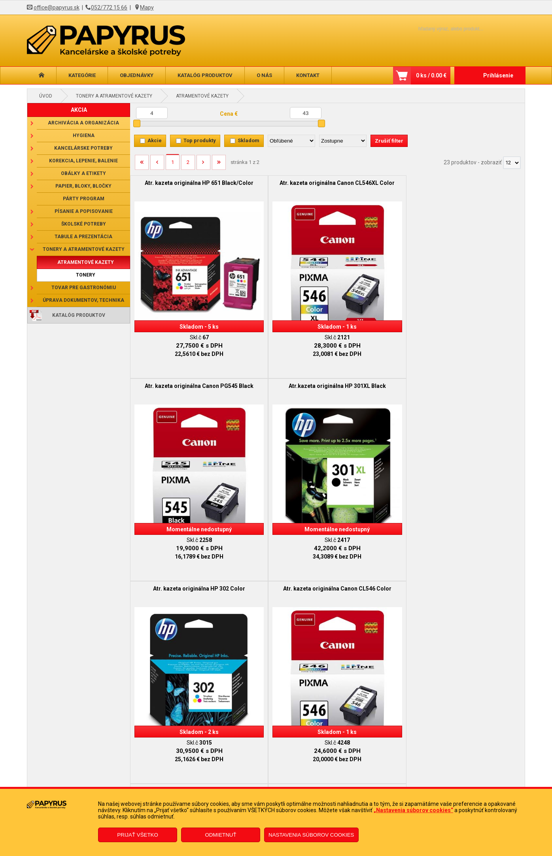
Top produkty (199, 140)
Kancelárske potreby (83, 148)
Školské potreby (83, 224)
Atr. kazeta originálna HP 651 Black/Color (179, 186)
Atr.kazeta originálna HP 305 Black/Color (376, 528)
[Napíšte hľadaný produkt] (437, 28)
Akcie (154, 140)
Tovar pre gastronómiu (83, 287)
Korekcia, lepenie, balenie (83, 161)
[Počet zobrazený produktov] (512, 162)
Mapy (147, 7)
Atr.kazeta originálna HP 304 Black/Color (278, 528)
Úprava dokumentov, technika (83, 300)
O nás (264, 75)
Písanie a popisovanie (84, 211)
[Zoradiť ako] (343, 141)
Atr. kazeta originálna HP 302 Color (179, 357)
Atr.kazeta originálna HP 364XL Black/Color (475, 528)
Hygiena (84, 135)
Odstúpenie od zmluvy (234, 786)
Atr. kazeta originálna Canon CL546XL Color (278, 186)
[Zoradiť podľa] (291, 141)
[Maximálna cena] (305, 113)
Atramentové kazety (202, 96)
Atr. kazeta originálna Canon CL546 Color (278, 357)
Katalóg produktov (205, 75)
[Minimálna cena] (152, 113)
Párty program (83, 198)
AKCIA (79, 110)
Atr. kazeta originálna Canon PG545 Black (377, 186)
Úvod (45, 96)
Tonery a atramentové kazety (114, 96)
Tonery (85, 275)
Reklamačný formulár (233, 774)
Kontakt (307, 75)
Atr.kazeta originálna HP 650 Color (475, 357)
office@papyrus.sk (56, 7)
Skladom (248, 140)
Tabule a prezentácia (83, 236)
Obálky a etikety (83, 173)
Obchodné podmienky (113, 774)
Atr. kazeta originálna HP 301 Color (179, 528)
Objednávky (136, 75)
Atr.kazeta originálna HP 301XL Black (475, 186)
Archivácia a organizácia (83, 123)
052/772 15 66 (109, 7)
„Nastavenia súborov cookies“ (413, 810)
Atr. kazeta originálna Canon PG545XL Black (377, 357)
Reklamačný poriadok (113, 786)
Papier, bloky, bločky (83, 186)
